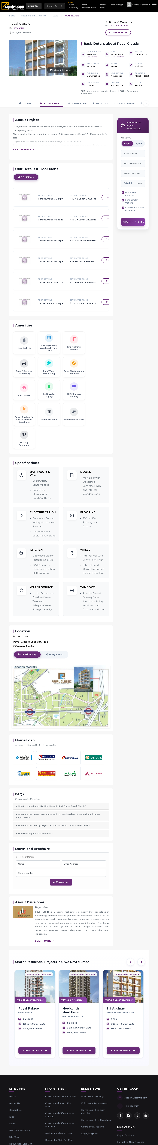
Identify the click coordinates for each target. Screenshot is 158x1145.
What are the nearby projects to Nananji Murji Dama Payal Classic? (54, 825)
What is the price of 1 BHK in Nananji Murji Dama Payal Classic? (52, 806)
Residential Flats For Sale (59, 1133)
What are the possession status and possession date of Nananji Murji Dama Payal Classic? (58, 815)
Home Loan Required (131, 193)
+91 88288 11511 (131, 1106)
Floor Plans (77, 103)
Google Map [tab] (54, 659)
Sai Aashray (115, 1010)
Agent (138, 143)
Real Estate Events (19, 1130)
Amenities (100, 103)
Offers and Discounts (92, 1126)
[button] (138, 4)
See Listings (92, 57)
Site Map (14, 1137)
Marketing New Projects (130, 1142)
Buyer (127, 143)
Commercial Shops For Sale (60, 1096)
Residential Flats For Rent (59, 1140)
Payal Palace (28, 1010)
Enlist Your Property (92, 1096)
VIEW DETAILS (35, 1052)
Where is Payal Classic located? (35, 833)
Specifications (125, 103)
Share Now (118, 32)
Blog (12, 1117)
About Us (14, 1103)
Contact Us (15, 1110)
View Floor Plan (117, 57)
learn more (45, 941)
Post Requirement (89, 6)
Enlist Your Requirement (94, 1103)
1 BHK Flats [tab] (26, 181)
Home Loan (103, 6)
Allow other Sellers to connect (134, 209)
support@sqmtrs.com (135, 1098)
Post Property (73, 5)
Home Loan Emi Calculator (96, 1120)
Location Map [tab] (27, 659)
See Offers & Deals (119, 25)
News (12, 1123)
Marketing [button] (116, 5)
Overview (27, 103)
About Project (51, 103)
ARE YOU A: (126, 138)
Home (12, 1096)
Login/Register (89, 1133)
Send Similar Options (131, 201)
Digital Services (125, 1135)
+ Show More (22, 154)
